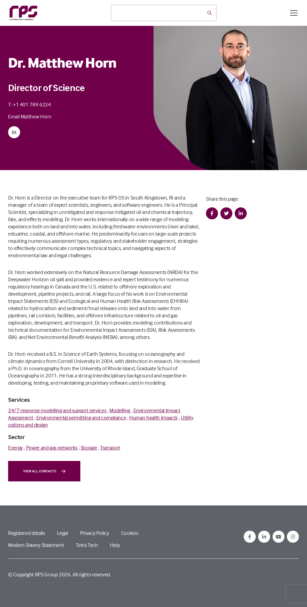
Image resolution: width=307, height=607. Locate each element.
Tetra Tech (87, 544)
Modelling (119, 410)
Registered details (26, 532)
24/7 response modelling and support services (57, 410)
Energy (15, 447)
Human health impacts (153, 417)
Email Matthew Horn (29, 116)
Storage (89, 447)
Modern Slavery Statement (36, 544)
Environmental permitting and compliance (81, 417)
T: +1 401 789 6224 (29, 104)
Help (115, 544)
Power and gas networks (51, 447)
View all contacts (44, 471)
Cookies (129, 532)
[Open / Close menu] (293, 13)
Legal (62, 532)
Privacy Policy (94, 532)
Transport (110, 447)
